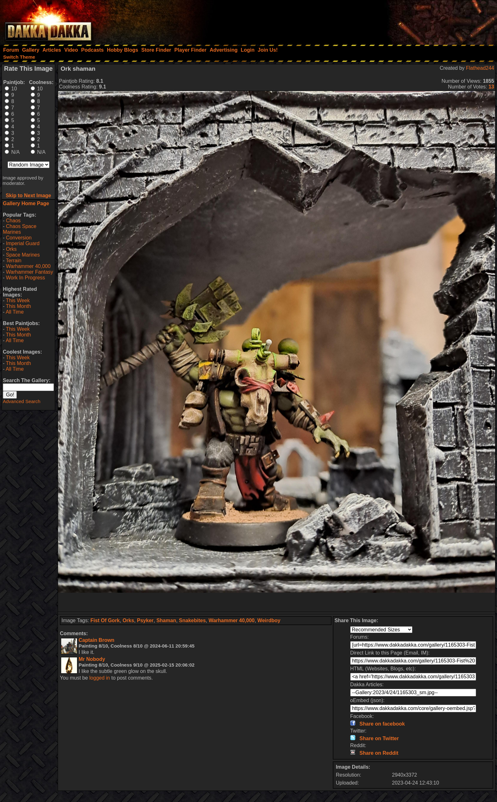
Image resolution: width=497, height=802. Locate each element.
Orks (11, 249)
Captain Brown (96, 640)
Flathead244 (480, 68)
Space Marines (23, 255)
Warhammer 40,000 (28, 266)
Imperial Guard (23, 243)
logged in (99, 678)
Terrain (13, 260)
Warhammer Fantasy (29, 272)
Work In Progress (25, 277)
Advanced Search (21, 401)
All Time (15, 312)
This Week (17, 300)
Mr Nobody (92, 659)
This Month (18, 306)
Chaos (13, 220)
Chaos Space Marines (19, 229)
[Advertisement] (412, 20)
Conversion (19, 237)
